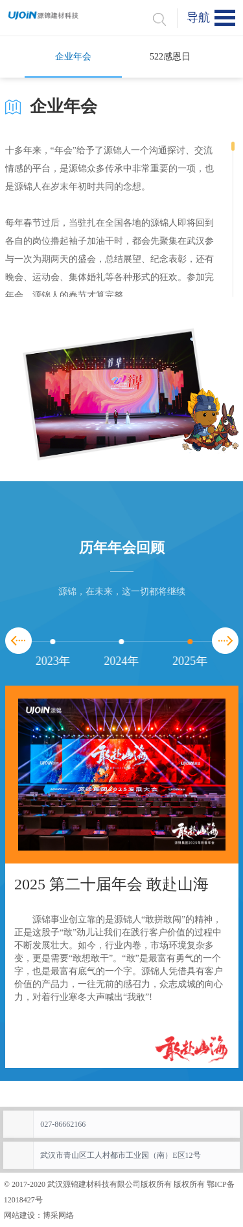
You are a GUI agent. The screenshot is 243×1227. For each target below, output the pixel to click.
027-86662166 (63, 1124)
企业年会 (73, 56)
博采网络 (58, 1215)
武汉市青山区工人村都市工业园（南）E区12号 (120, 1155)
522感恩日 (170, 56)
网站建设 (19, 1215)
